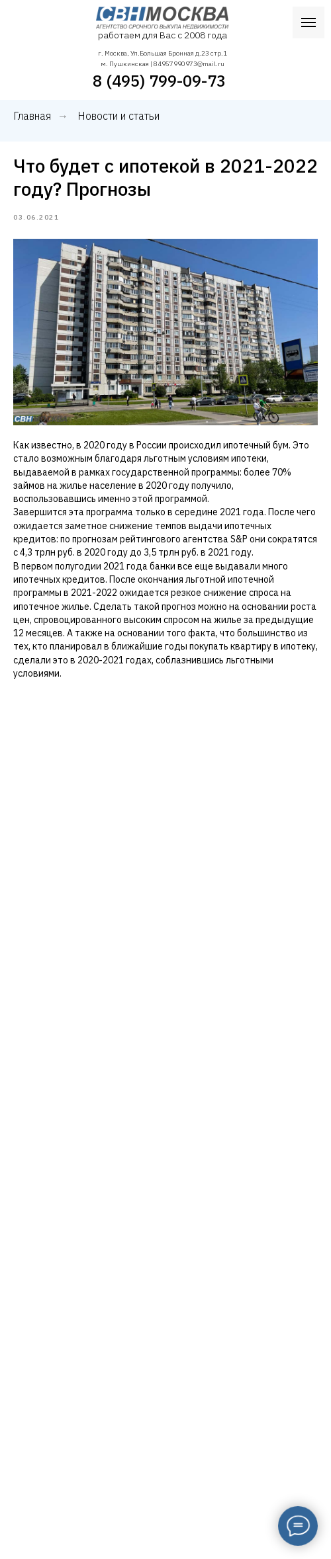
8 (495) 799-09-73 (159, 80)
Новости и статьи (118, 116)
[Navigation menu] (308, 22)
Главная (32, 116)
